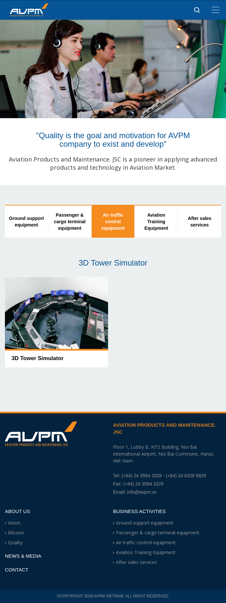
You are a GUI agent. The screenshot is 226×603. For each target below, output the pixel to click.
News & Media (23, 556)
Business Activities (139, 511)
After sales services (200, 221)
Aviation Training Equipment (156, 221)
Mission (16, 532)
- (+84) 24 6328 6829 (184, 475)
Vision (14, 523)
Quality (15, 542)
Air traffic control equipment (113, 221)
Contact (16, 569)
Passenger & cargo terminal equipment (69, 221)
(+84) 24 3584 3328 (142, 475)
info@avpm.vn (142, 492)
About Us (17, 511)
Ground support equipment (26, 221)
